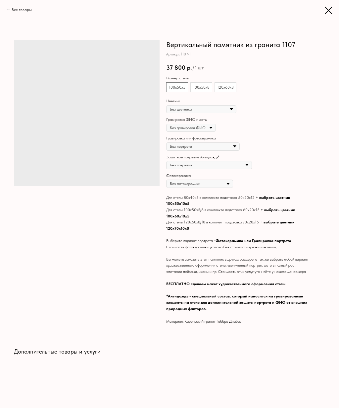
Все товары (22, 9)
